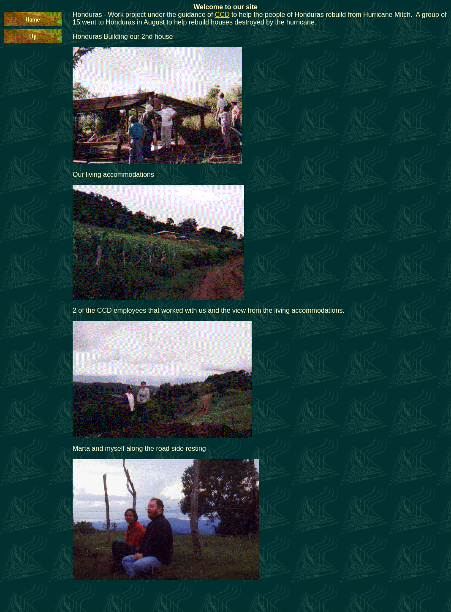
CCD (222, 14)
